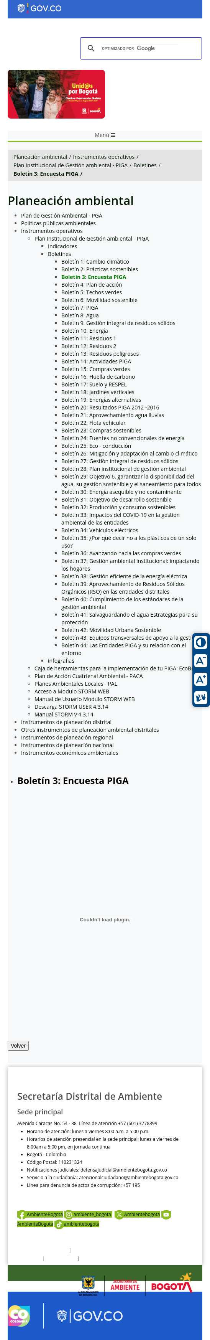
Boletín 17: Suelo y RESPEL (94, 384)
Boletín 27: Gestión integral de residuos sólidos (120, 461)
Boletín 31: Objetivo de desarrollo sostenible (116, 499)
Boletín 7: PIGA (79, 307)
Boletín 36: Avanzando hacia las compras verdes (121, 553)
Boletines (145, 165)
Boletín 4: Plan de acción (91, 284)
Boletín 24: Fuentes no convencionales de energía (123, 438)
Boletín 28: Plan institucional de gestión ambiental (123, 468)
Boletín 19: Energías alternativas (101, 399)
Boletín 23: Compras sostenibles (101, 430)
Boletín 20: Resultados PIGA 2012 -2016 (110, 407)
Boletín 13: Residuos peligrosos (100, 353)
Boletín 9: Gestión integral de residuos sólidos (118, 323)
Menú (105, 135)
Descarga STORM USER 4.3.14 (71, 706)
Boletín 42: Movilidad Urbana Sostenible (111, 630)
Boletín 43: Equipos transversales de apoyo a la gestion (129, 637)
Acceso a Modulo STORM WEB (71, 691)
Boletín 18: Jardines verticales (98, 392)
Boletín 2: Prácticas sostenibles (99, 269)
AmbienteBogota (40, 1214)
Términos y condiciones (42, 1250)
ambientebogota (77, 1224)
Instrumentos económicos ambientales (69, 752)
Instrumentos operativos (104, 156)
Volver (18, 1046)
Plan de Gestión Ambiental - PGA (61, 215)
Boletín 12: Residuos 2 (88, 346)
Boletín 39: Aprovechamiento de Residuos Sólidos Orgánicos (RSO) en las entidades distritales (123, 587)
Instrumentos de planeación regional (67, 737)
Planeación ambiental (40, 156)
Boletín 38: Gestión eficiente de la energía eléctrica (124, 576)
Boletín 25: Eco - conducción (96, 445)
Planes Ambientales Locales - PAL (75, 683)
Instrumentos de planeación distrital (66, 722)
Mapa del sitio (96, 1258)
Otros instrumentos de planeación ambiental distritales (90, 729)
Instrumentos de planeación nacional (67, 745)
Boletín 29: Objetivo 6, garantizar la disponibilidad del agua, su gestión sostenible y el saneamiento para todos (131, 480)
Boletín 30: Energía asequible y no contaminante (121, 491)
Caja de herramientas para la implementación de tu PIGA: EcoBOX (116, 668)
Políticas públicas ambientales (58, 223)
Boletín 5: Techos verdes (91, 292)
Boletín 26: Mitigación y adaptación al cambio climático (129, 453)
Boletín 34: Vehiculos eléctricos (99, 530)
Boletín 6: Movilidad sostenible (99, 300)
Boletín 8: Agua (80, 315)
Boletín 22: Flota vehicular (93, 422)
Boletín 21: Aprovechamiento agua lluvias (112, 415)
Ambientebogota (137, 1214)
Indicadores (62, 246)
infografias (61, 660)
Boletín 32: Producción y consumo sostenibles (118, 507)
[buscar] (140, 49)
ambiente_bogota (88, 1214)
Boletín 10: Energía (84, 330)
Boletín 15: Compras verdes (95, 369)
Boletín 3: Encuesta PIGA (46, 173)
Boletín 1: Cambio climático (95, 261)
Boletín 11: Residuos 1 (88, 338)
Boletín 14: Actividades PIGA (96, 361)
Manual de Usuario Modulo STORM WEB (84, 699)
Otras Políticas (61, 1258)
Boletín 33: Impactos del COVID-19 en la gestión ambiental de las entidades (120, 518)
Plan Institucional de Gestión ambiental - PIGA (70, 165)
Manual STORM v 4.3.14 (64, 714)
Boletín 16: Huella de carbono (98, 376)
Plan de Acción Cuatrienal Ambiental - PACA (88, 676)
